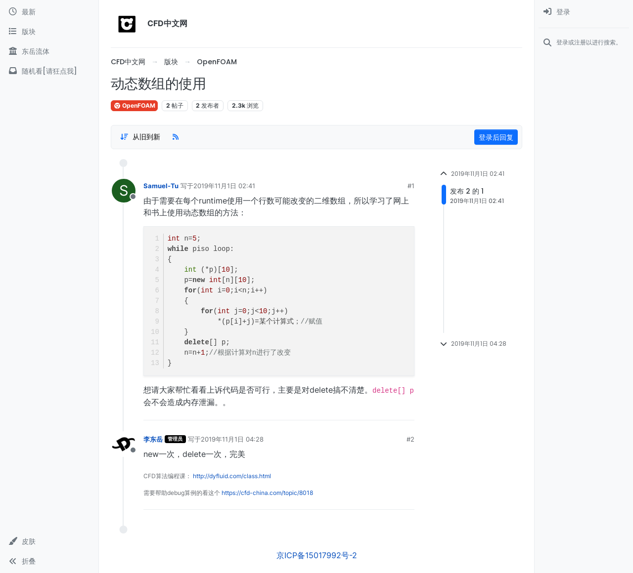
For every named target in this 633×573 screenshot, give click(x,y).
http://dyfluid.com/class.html (232, 476)
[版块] (49, 32)
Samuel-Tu (161, 186)
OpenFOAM (134, 105)
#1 (410, 186)
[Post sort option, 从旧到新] (140, 136)
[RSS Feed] (175, 136)
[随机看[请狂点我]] (49, 71)
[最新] (49, 12)
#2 (410, 439)
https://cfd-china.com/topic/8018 (267, 492)
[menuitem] (584, 12)
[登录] (584, 12)
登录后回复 (496, 137)
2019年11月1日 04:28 (232, 439)
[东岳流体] (49, 51)
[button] (49, 541)
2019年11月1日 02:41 (224, 186)
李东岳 (153, 439)
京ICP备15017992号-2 (316, 555)
